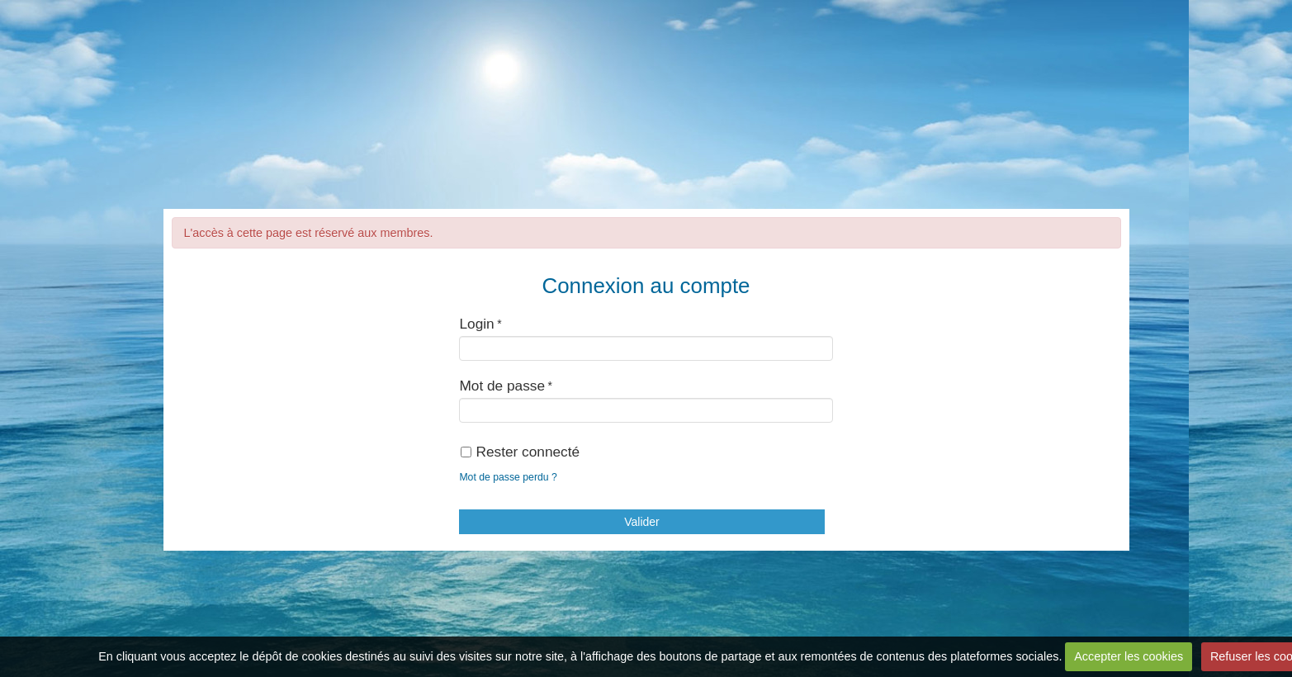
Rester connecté (520, 451)
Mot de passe (502, 385)
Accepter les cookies (1128, 656)
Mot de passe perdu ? (507, 477)
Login (476, 323)
